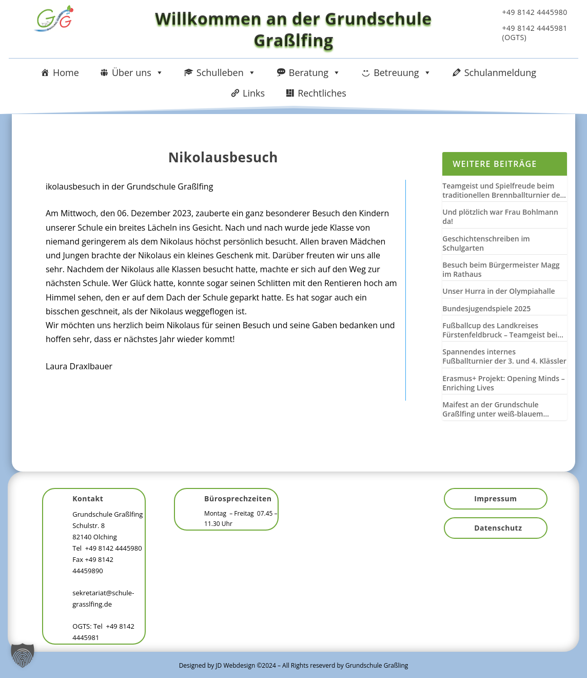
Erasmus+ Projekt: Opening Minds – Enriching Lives (503, 383)
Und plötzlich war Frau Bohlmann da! (500, 217)
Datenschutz (498, 528)
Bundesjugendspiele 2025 (486, 308)
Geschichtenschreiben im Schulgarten (486, 243)
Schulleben (226, 72)
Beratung (315, 72)
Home (66, 72)
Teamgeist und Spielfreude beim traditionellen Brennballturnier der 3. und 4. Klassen (502, 190)
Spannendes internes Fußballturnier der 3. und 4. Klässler (504, 356)
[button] (22, 655)
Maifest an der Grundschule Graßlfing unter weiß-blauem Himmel (492, 409)
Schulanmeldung (500, 72)
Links (254, 93)
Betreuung (403, 72)
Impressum (495, 498)
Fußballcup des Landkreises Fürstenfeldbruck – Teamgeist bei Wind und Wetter (499, 330)
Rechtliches (322, 93)
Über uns (138, 72)
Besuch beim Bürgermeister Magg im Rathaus (500, 269)
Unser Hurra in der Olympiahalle (498, 291)
